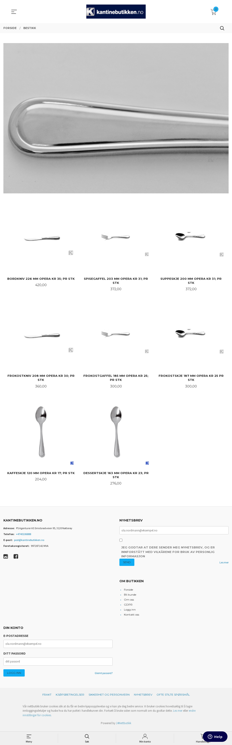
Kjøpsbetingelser (70, 697)
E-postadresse (15, 638)
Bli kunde (130, 597)
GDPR (128, 607)
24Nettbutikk (123, 725)
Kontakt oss (131, 616)
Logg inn (130, 612)
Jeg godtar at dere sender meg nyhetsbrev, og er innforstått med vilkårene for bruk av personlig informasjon (168, 554)
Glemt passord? (104, 675)
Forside (128, 592)
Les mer (224, 564)
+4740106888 (23, 536)
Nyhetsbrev (143, 697)
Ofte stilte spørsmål (173, 697)
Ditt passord (14, 655)
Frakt (46, 697)
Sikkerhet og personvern (109, 697)
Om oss (129, 602)
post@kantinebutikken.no (29, 541)
